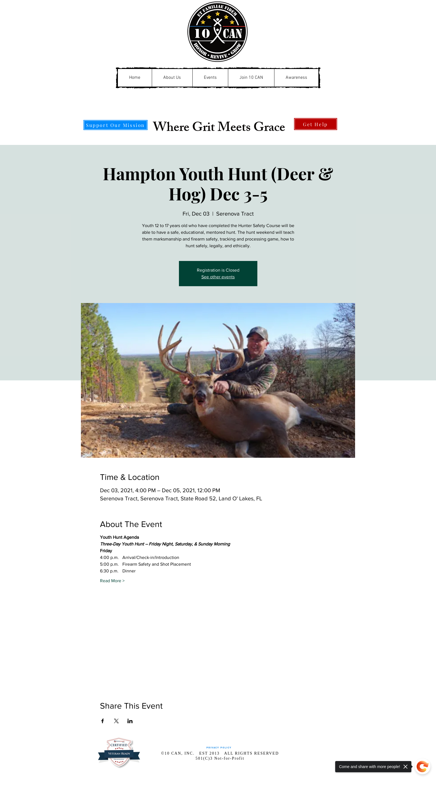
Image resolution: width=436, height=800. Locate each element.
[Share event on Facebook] (102, 721)
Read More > (112, 580)
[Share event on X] (116, 721)
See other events (218, 276)
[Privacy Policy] (219, 748)
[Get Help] (315, 124)
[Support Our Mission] (115, 125)
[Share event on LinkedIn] (130, 721)
